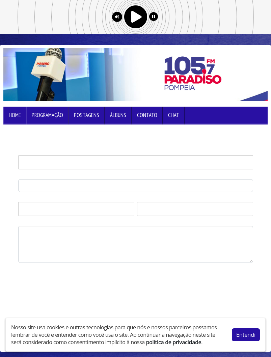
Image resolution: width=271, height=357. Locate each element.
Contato (147, 115)
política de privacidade (173, 342)
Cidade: (26, 198)
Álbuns (118, 115)
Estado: (145, 198)
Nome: (25, 151)
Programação (47, 115)
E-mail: (25, 175)
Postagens (86, 115)
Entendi (245, 334)
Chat (173, 115)
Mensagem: (31, 222)
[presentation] (69, 279)
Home (15, 115)
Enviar (30, 301)
